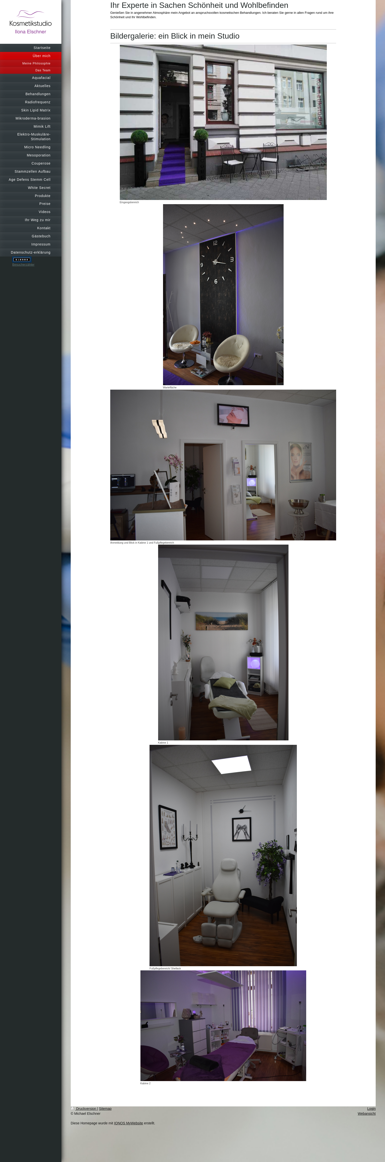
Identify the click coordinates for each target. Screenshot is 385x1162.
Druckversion (84, 1109)
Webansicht (367, 1114)
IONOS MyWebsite (128, 1123)
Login (371, 1109)
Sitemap (105, 1109)
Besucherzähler (23, 264)
